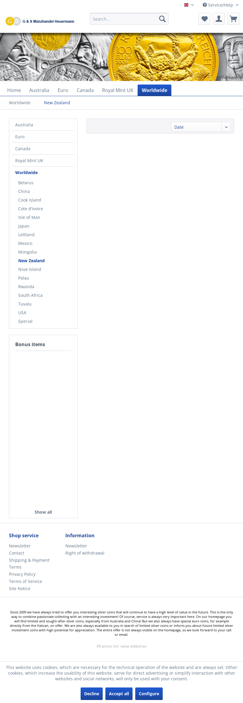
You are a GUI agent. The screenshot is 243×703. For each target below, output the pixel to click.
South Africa (30, 295)
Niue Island (29, 269)
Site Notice (19, 588)
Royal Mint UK (29, 160)
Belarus (25, 182)
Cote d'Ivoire (30, 208)
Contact (16, 553)
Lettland (26, 234)
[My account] (219, 19)
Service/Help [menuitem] (218, 5)
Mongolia (27, 252)
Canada (22, 148)
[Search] (162, 19)
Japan (24, 226)
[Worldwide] (154, 90)
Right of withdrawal (84, 553)
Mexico (25, 243)
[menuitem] (129, 21)
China (24, 191)
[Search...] (129, 19)
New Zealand (31, 260)
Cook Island (29, 200)
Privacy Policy (22, 574)
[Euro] (63, 90)
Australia (24, 125)
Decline (91, 693)
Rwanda (26, 286)
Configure (149, 693)
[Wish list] (204, 19)
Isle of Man (29, 217)
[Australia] (39, 90)
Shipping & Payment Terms (29, 563)
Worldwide (26, 172)
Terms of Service (25, 581)
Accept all (119, 693)
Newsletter (20, 546)
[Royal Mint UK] (118, 90)
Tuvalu (25, 304)
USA (22, 312)
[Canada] (85, 90)
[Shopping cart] (233, 19)
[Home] (14, 90)
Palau (23, 278)
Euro (19, 136)
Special (25, 321)
